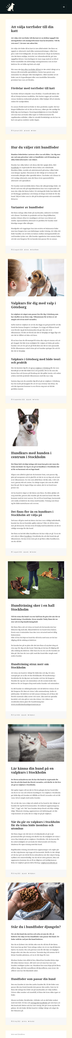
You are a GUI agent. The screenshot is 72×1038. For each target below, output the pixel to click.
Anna (25, 1021)
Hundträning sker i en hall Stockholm (32, 607)
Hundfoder (35, 249)
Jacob (29, 399)
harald (28, 130)
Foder (34, 130)
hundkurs (28, 536)
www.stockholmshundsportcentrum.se (26, 704)
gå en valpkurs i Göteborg (40, 368)
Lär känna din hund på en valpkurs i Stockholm (32, 770)
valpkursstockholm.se (49, 863)
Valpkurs (32, 715)
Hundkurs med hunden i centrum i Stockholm (31, 455)
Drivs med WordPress (18, 1034)
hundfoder (15, 167)
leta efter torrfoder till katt (31, 69)
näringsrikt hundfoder (39, 1003)
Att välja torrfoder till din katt (32, 29)
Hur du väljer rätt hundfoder (35, 147)
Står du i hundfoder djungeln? (36, 927)
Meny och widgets (63, 9)
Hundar (36, 399)
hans (27, 249)
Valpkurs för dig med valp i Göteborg (33, 305)
